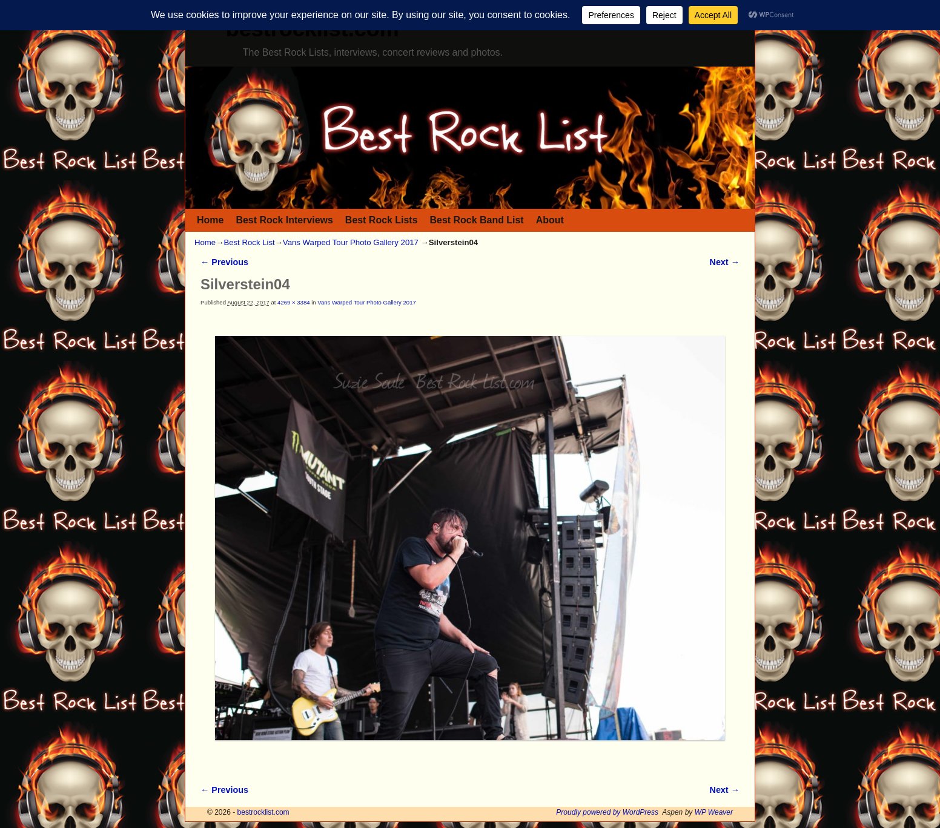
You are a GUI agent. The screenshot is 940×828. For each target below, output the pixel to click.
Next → (725, 262)
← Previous (224, 262)
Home (210, 220)
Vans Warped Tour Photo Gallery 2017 (351, 242)
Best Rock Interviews (284, 220)
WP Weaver (714, 812)
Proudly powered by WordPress (607, 812)
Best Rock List (248, 242)
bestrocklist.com (263, 812)
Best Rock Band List (477, 220)
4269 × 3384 (293, 302)
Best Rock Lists (381, 220)
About (550, 220)
